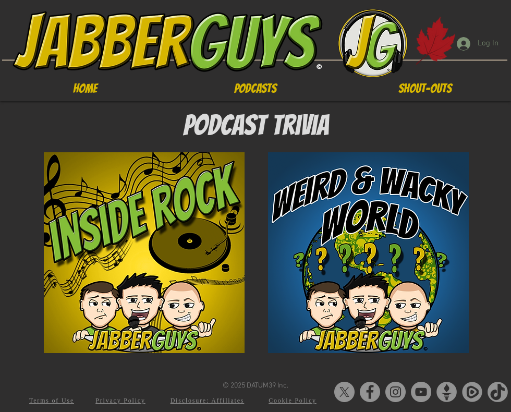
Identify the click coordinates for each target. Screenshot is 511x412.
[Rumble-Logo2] (472, 392)
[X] (344, 392)
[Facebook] (370, 392)
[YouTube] (421, 392)
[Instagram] (395, 392)
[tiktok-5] (498, 392)
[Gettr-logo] (446, 392)
